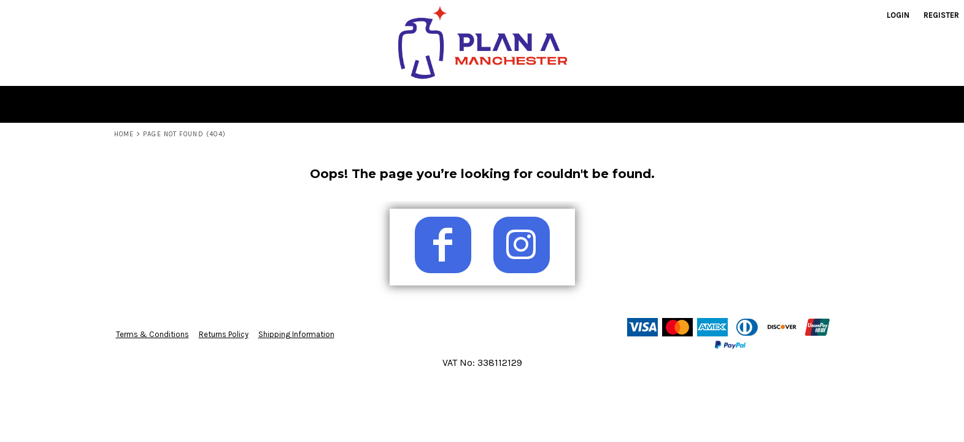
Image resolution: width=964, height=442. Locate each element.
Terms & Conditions (152, 334)
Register (941, 15)
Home (124, 134)
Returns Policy (224, 334)
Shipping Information (296, 334)
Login (898, 15)
